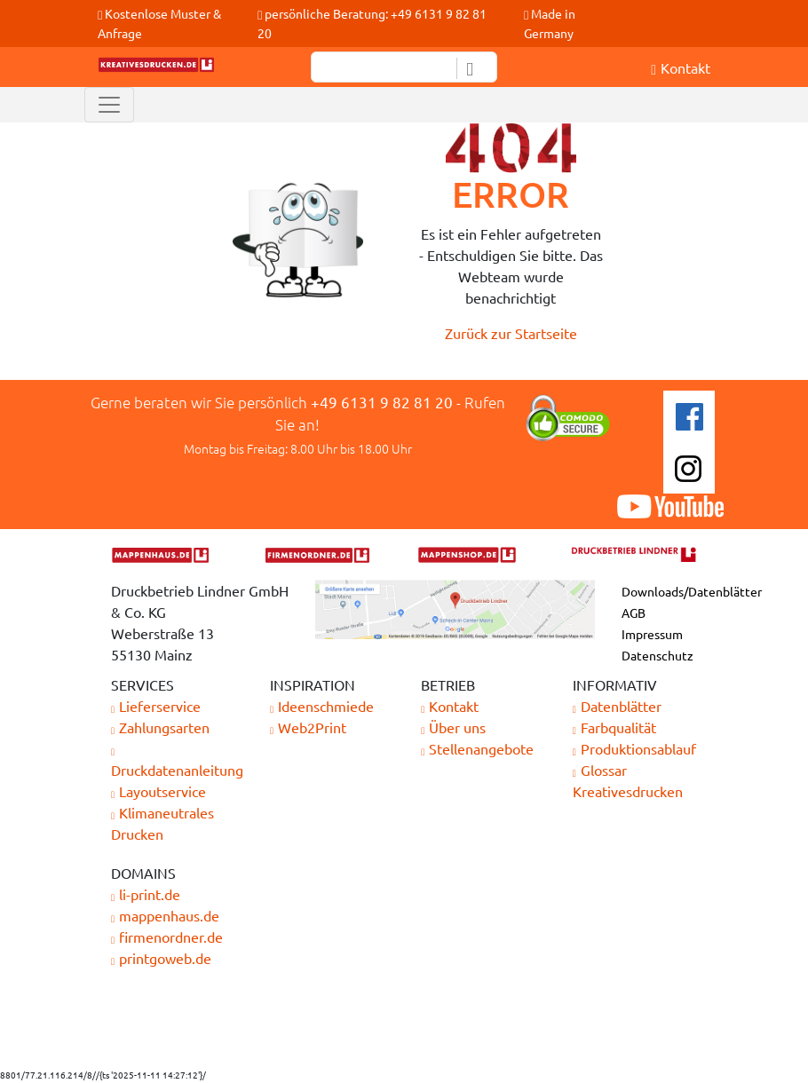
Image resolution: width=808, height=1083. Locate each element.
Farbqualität (614, 727)
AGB (634, 613)
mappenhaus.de (165, 915)
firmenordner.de (167, 936)
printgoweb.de (161, 958)
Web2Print (308, 727)
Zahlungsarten (160, 727)
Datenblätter (617, 706)
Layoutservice (158, 791)
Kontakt (450, 706)
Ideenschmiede (322, 706)
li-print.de (145, 894)
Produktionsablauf (634, 748)
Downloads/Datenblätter (692, 591)
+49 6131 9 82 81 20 (382, 401)
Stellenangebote (477, 748)
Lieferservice (156, 706)
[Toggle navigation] (109, 105)
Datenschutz (657, 655)
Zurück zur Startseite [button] (511, 333)
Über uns (453, 727)
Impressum (652, 634)
